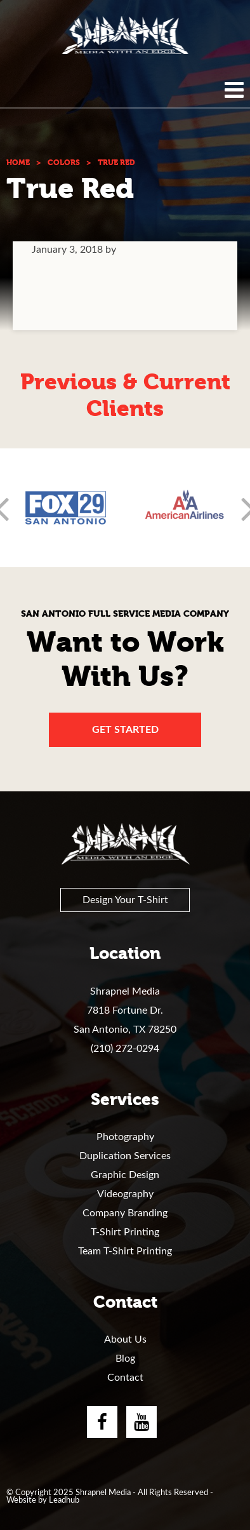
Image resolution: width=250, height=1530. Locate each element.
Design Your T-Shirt (125, 900)
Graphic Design (125, 1175)
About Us (125, 1339)
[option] (65, 507)
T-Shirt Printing (125, 1232)
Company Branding (125, 1213)
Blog (125, 1358)
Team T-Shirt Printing (125, 1251)
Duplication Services (125, 1156)
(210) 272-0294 (125, 1048)
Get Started (125, 730)
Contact (125, 1377)
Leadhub (64, 1500)
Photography (125, 1137)
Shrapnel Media (125, 35)
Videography (125, 1194)
